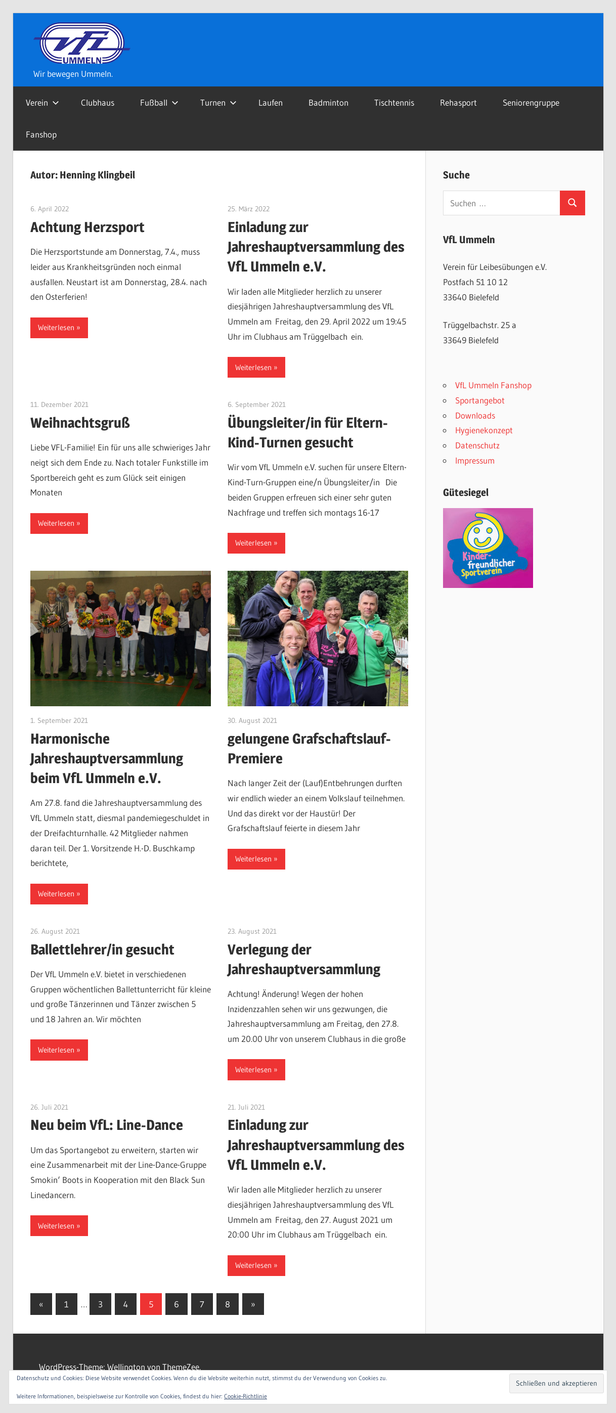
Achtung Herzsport (87, 227)
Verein (42, 102)
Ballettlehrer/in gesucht (102, 949)
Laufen (270, 102)
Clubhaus (97, 102)
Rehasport (458, 102)
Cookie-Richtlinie (245, 1396)
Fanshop (41, 134)
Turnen (218, 102)
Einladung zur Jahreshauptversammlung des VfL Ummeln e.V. (316, 246)
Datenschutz (477, 445)
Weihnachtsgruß (80, 422)
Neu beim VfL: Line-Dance (106, 1124)
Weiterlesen (56, 327)
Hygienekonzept (484, 430)
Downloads (475, 415)
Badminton (328, 102)
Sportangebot (480, 400)
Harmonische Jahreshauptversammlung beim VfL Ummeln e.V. (106, 758)
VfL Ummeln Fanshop (493, 385)
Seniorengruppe (531, 102)
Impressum (475, 460)
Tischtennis (394, 102)
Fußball (159, 102)
